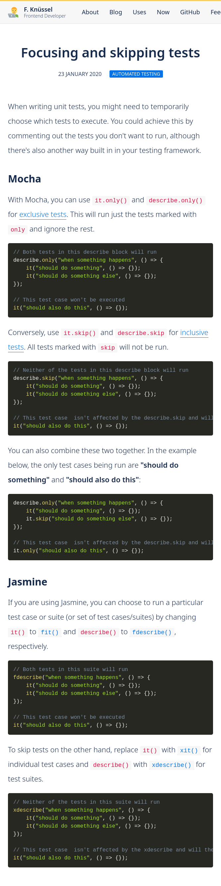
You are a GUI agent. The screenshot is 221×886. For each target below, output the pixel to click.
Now (163, 12)
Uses (139, 12)
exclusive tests (42, 214)
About (90, 12)
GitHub (190, 12)
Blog (116, 12)
